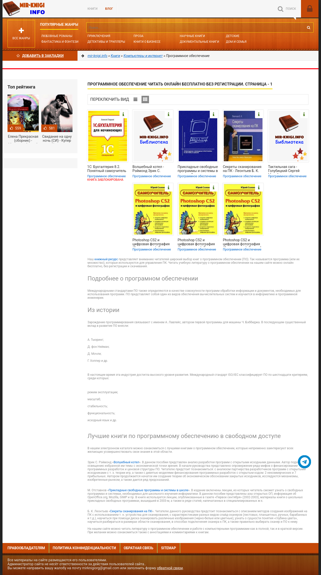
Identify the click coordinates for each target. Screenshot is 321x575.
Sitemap (168, 548)
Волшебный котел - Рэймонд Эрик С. (148, 169)
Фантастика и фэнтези (59, 42)
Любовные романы (56, 36)
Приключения (99, 36)
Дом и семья (236, 42)
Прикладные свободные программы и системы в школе (148, 490)
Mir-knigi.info (40, 9)
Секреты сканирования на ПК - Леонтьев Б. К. (242, 169)
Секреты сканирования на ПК (131, 511)
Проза (138, 36)
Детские (233, 36)
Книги (93, 8)
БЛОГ (109, 8)
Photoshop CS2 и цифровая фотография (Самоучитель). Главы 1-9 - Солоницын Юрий (242, 242)
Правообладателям (26, 548)
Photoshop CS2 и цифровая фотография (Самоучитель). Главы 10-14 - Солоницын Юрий (152, 242)
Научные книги (192, 36)
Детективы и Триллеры (106, 42)
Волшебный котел (126, 462)
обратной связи (170, 568)
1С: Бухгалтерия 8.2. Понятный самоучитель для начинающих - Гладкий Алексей (106, 169)
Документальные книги (199, 42)
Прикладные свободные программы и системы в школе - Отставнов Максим (198, 169)
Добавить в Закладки (40, 56)
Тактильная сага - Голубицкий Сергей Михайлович (284, 169)
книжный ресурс (106, 259)
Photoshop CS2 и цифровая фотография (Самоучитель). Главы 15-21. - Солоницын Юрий (196, 242)
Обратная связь (138, 548)
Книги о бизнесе (147, 42)
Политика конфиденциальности (84, 548)
